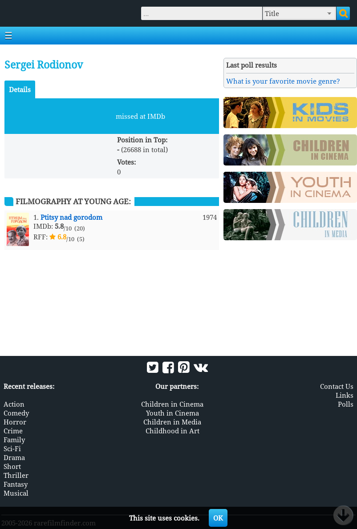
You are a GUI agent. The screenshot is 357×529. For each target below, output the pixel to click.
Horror (15, 421)
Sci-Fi (12, 448)
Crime (13, 430)
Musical (16, 493)
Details (20, 89)
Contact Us (336, 386)
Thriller (16, 475)
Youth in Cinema (172, 412)
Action (14, 404)
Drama (14, 457)
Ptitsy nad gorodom (71, 217)
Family (14, 439)
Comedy (16, 412)
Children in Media (172, 421)
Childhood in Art (172, 430)
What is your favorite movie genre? (283, 81)
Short (12, 466)
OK (218, 517)
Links (344, 395)
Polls (345, 404)
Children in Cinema (172, 404)
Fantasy (16, 484)
